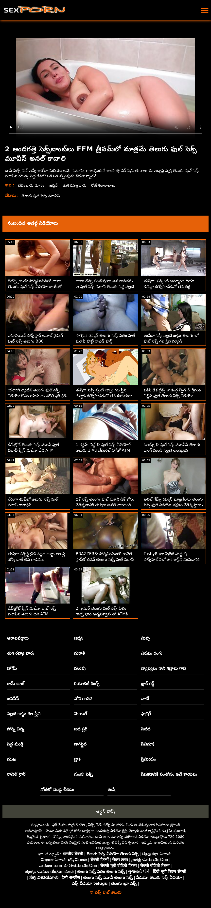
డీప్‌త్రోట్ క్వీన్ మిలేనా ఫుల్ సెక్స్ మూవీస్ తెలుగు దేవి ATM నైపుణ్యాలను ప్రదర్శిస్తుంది (32, 614)
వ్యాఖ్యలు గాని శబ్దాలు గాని (163, 668)
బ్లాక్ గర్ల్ (147, 683)
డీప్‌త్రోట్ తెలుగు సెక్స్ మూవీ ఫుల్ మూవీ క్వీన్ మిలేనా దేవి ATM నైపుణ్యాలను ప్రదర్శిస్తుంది (33, 450)
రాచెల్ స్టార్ (16, 774)
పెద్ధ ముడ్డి (15, 744)
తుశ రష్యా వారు (76, 185)
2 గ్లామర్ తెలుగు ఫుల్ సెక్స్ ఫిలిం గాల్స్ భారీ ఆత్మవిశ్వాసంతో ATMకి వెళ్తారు (102, 614)
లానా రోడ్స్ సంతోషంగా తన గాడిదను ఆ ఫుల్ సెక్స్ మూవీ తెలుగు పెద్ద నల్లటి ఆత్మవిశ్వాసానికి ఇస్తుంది (105, 287)
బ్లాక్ (77, 759)
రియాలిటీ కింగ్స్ (86, 683)
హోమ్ (12, 668)
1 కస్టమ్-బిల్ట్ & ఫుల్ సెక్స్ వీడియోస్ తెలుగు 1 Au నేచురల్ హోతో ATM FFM (103, 450)
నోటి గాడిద (83, 698)
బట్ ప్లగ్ (80, 728)
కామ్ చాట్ (15, 683)
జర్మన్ (54, 185)
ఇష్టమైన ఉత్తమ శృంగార (166, 830)
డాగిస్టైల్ (80, 744)
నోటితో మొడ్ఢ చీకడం (57, 789)
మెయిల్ (80, 713)
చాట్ (145, 698)
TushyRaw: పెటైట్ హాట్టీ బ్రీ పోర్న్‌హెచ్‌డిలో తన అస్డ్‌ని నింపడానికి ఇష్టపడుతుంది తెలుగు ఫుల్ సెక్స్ (171, 559)
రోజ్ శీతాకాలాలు (106, 185)
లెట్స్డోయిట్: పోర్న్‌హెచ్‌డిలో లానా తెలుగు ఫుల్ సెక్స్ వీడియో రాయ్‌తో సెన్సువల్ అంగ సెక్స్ (35, 287)
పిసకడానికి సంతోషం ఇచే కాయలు (169, 774)
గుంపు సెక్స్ (83, 774)
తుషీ (111, 789)
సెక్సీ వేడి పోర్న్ (99, 824)
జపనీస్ (13, 698)
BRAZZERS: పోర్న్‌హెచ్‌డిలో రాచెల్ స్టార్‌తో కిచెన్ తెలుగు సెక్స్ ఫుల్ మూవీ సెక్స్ (104, 559)
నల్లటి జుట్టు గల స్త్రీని (23, 713)
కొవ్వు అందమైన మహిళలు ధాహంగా (81, 836)
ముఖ (11, 759)
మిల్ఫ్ (145, 638)
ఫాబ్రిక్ (146, 713)
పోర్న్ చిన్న (15, 728)
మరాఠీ (79, 653)
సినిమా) (148, 744)
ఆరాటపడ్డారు (18, 638)
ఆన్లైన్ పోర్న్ (105, 811)
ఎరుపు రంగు (151, 653)
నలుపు (80, 668)
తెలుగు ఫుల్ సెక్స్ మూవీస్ (41, 195)
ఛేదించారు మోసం (31, 185)
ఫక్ (54, 824)
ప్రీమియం (148, 759)
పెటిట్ (145, 728)
